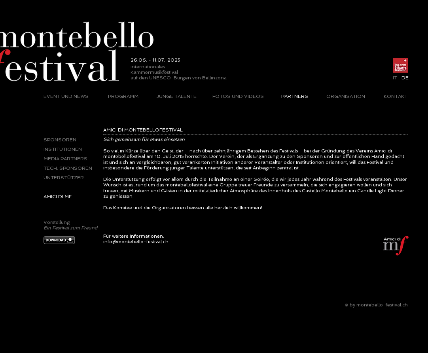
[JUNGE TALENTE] (176, 96)
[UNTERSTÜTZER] (68, 177)
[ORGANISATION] (345, 96)
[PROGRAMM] (123, 96)
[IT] (395, 77)
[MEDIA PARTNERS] (68, 158)
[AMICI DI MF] (68, 196)
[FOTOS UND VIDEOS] (238, 96)
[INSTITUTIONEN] (64, 149)
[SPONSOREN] (61, 140)
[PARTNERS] (294, 96)
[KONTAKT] (395, 96)
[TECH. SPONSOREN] (68, 168)
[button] (405, 77)
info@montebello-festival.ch (136, 241)
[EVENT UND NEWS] (66, 96)
